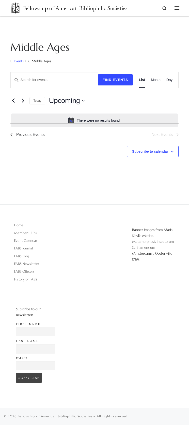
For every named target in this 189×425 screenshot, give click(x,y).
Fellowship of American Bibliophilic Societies (55, 416)
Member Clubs (25, 233)
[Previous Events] (13, 101)
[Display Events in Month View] (155, 80)
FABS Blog (21, 256)
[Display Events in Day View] (169, 80)
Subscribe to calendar (150, 151)
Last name (27, 341)
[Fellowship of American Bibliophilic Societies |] (15, 7)
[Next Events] (23, 101)
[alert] (94, 120)
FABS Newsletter (26, 264)
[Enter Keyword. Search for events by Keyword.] (54, 80)
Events (19, 61)
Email (22, 358)
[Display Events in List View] (142, 80)
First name (28, 324)
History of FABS (25, 279)
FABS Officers (24, 271)
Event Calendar (25, 240)
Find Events (115, 80)
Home (18, 225)
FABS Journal (23, 248)
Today (37, 100)
